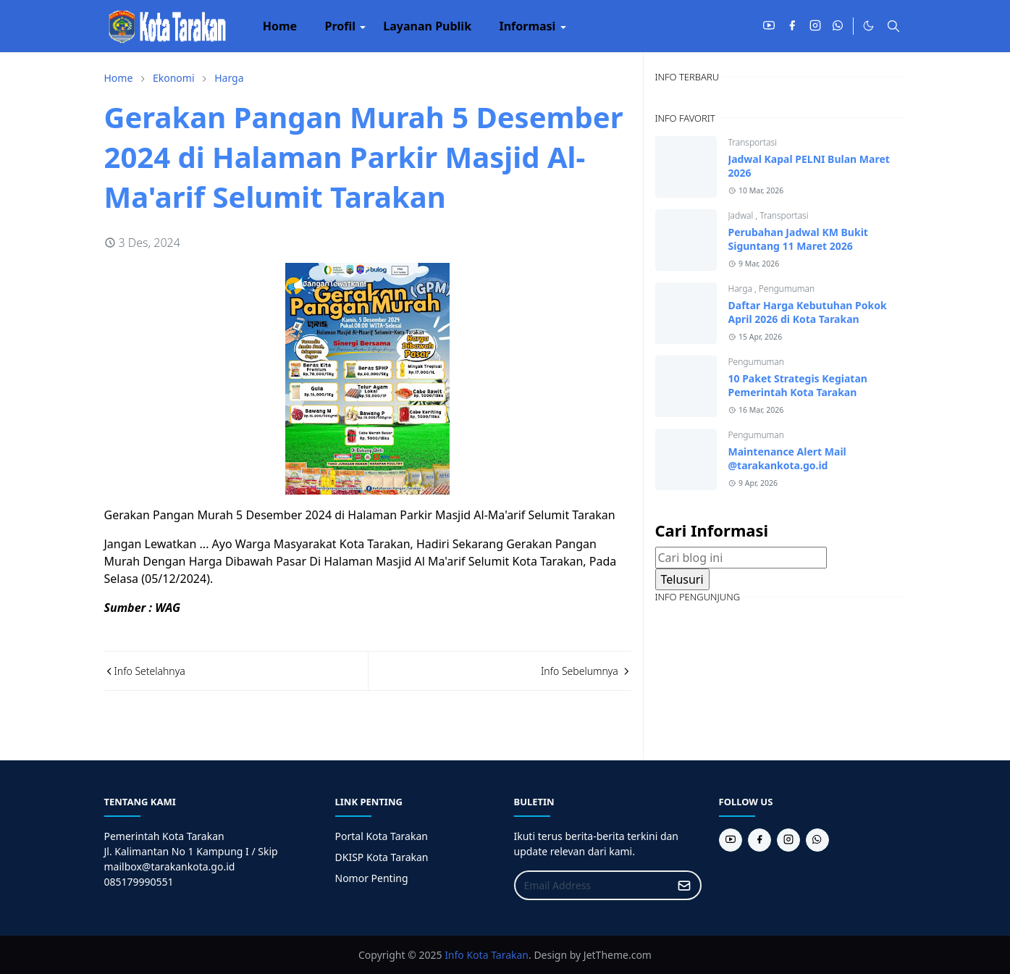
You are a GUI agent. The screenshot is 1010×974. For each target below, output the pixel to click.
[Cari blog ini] (741, 557)
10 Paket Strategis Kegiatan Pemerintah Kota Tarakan (797, 385)
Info (454, 955)
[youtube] (768, 26)
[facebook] (792, 26)
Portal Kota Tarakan (381, 836)
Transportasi (752, 142)
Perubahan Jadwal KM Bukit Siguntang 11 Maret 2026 (798, 239)
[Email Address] (592, 885)
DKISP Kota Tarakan (382, 857)
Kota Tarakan (497, 955)
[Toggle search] (893, 26)
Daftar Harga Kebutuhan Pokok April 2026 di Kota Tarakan (807, 312)
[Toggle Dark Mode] (868, 26)
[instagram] (815, 26)
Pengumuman (787, 288)
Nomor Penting (371, 878)
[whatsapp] (838, 26)
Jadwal (742, 215)
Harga (741, 288)
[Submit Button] (684, 885)
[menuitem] (280, 26)
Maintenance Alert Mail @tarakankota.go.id (787, 458)
